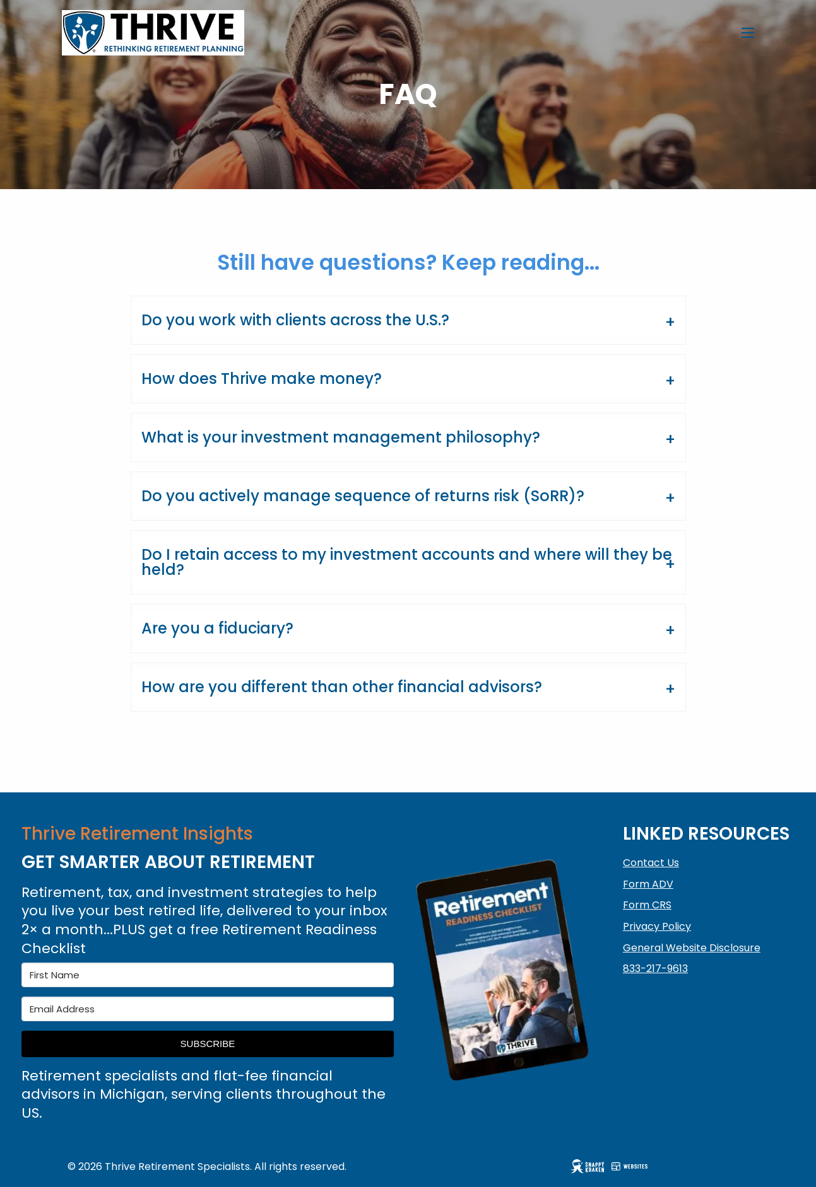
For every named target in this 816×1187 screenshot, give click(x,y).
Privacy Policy (657, 926)
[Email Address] (207, 1009)
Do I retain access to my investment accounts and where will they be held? (406, 562)
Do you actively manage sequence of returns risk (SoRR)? (362, 495)
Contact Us (651, 862)
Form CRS (647, 905)
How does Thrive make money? (261, 378)
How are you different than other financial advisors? (341, 686)
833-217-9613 (655, 968)
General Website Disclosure (691, 948)
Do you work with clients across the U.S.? (295, 320)
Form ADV (648, 884)
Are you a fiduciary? (217, 628)
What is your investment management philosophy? (340, 437)
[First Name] (207, 975)
